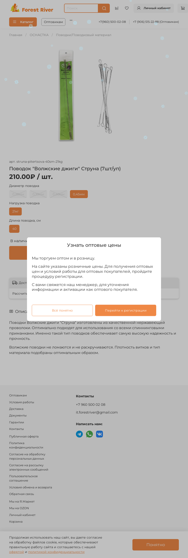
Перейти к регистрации (126, 310)
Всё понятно (62, 310)
